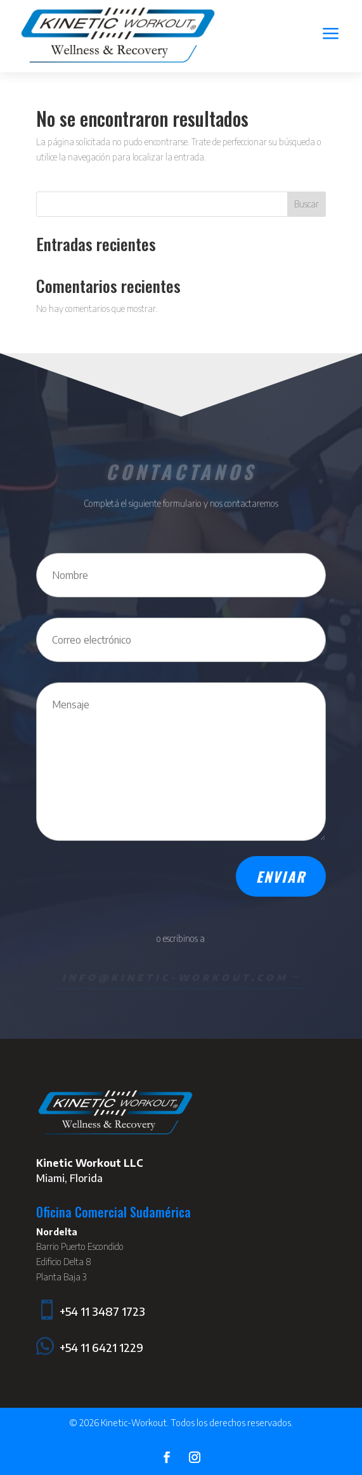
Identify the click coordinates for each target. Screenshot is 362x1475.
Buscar (306, 203)
